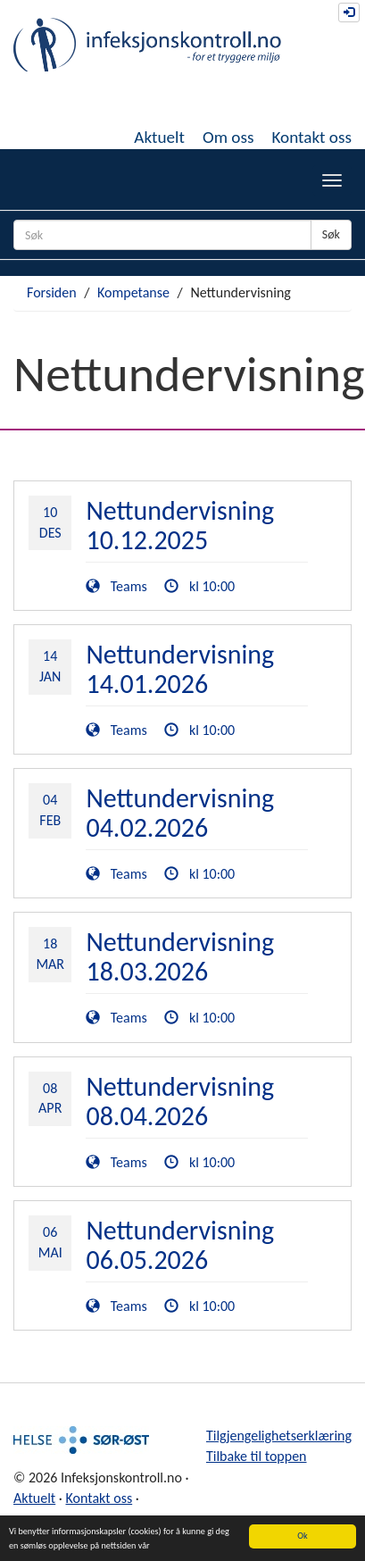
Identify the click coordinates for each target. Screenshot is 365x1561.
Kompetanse (133, 292)
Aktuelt (159, 137)
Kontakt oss (311, 137)
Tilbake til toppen (256, 1456)
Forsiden (52, 292)
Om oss (228, 137)
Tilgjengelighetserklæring (279, 1435)
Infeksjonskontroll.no (147, 44)
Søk (331, 234)
